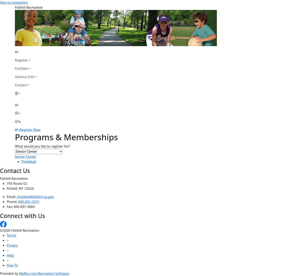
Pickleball (29, 161)
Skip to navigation (14, 2)
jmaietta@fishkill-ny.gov (35, 196)
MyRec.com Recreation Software (44, 273)
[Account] (26, 93)
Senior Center (25, 156)
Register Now (29, 129)
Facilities (21, 68)
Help (10, 255)
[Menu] (18, 121)
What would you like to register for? (42, 146)
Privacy (12, 245)
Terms (11, 235)
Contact (21, 85)
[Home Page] (26, 52)
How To (12, 265)
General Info (24, 76)
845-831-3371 (29, 201)
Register (21, 60)
